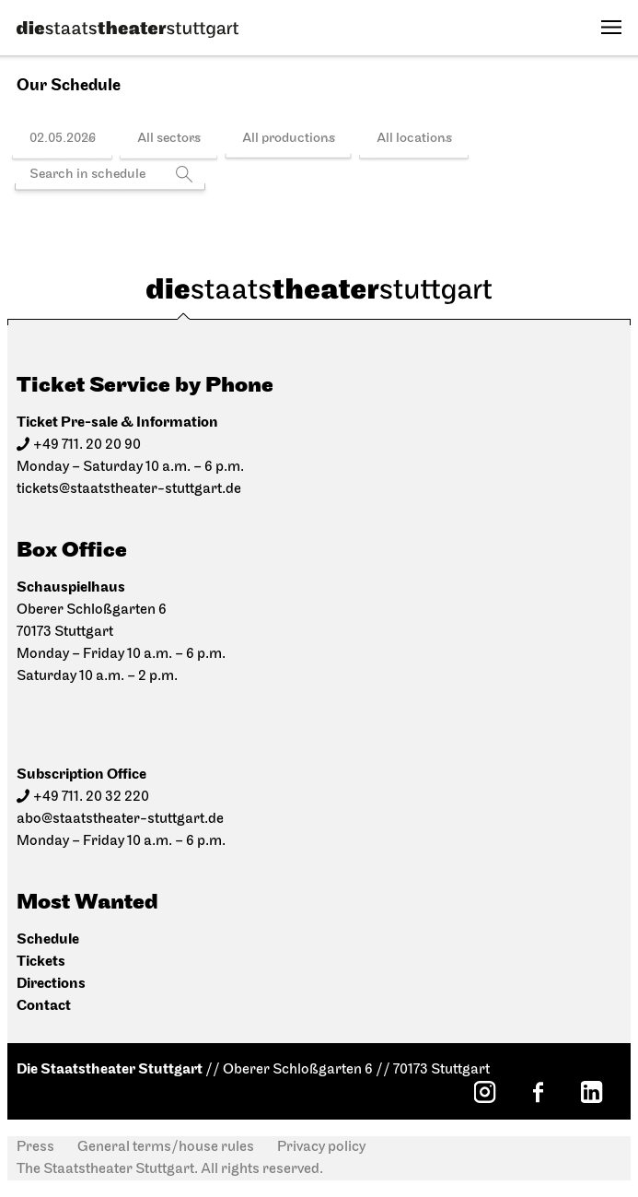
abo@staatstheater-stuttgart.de (120, 819)
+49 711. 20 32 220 (91, 797)
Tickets (41, 961)
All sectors (169, 139)
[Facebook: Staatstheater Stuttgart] (538, 1092)
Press (35, 1147)
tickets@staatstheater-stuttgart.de (129, 489)
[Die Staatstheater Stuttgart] (127, 29)
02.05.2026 (62, 139)
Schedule (48, 939)
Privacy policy (321, 1147)
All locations (414, 139)
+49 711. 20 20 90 (87, 445)
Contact (44, 1006)
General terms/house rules (165, 1147)
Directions (51, 983)
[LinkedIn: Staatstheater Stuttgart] (591, 1092)
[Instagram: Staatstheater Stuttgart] (484, 1092)
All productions (288, 139)
